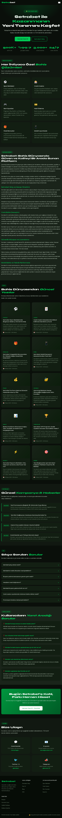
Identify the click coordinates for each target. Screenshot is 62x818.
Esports (45, 792)
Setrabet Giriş (39, 39)
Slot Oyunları (46, 789)
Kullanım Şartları (6, 808)
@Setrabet (16, 768)
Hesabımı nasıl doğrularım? (31, 582)
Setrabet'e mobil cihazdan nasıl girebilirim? (31, 571)
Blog (23, 789)
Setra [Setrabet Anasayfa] (8, 2)
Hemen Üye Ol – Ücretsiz (31, 708)
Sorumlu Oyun (5, 802)
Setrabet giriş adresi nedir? (31, 565)
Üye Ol (24, 786)
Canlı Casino (46, 786)
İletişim (3, 799)
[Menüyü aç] (59, 2)
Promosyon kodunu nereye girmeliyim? (31, 600)
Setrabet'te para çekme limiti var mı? (31, 588)
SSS (23, 792)
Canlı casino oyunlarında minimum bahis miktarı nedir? (31, 594)
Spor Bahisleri (46, 783)
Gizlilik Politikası (6, 805)
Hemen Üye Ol (22, 39)
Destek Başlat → (15, 750)
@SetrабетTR (46, 768)
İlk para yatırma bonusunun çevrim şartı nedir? (31, 577)
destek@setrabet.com (46, 750)
